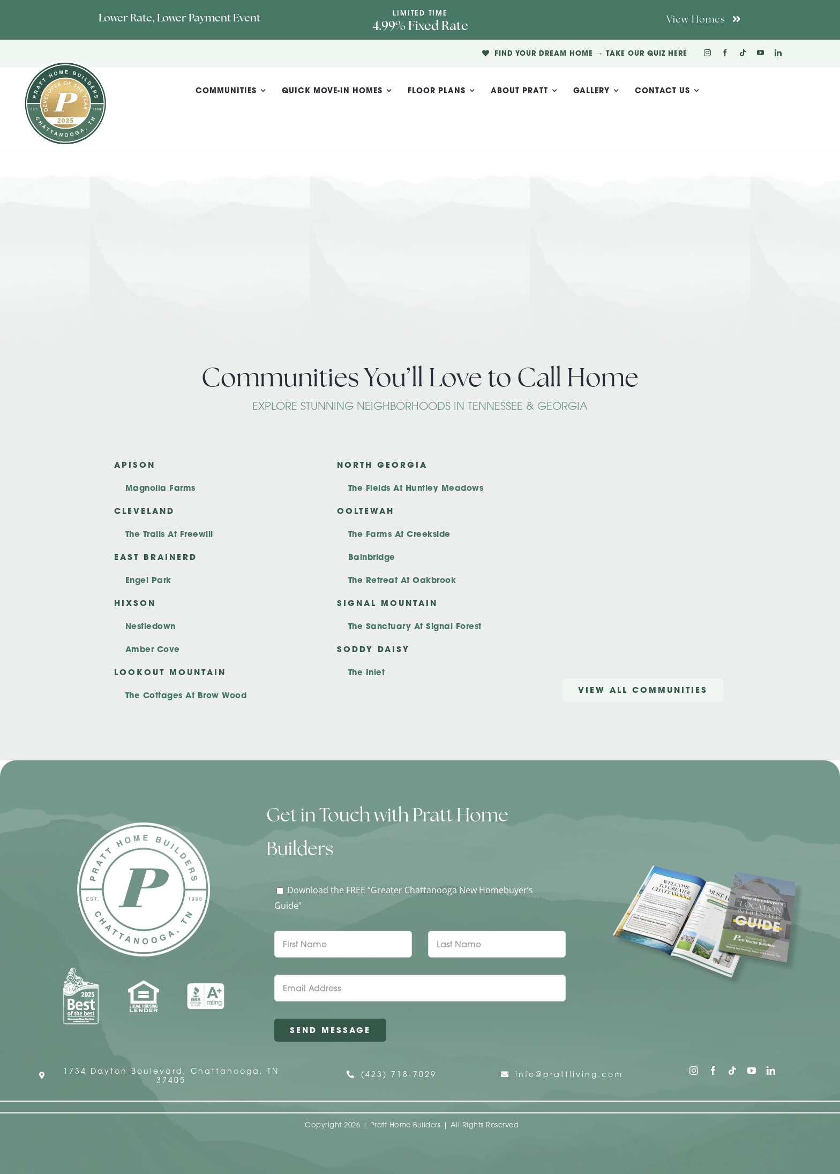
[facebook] (725, 52)
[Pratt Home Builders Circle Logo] (144, 826)
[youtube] (760, 52)
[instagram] (707, 52)
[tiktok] (742, 52)
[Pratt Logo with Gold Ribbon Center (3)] (65, 64)
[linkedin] (778, 52)
